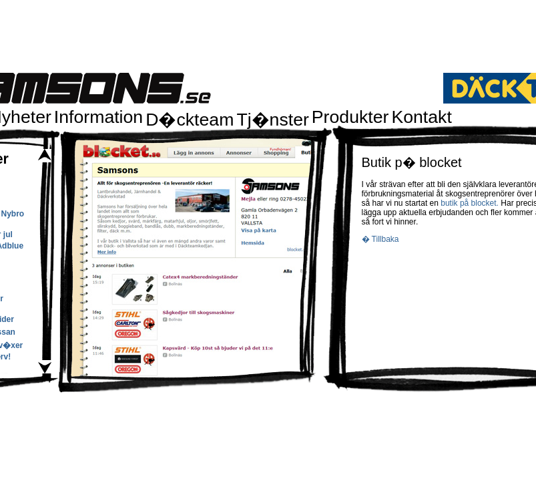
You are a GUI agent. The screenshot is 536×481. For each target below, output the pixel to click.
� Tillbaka (380, 239)
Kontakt (421, 117)
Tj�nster (272, 120)
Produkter (350, 117)
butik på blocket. (471, 203)
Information (98, 117)
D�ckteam (190, 120)
